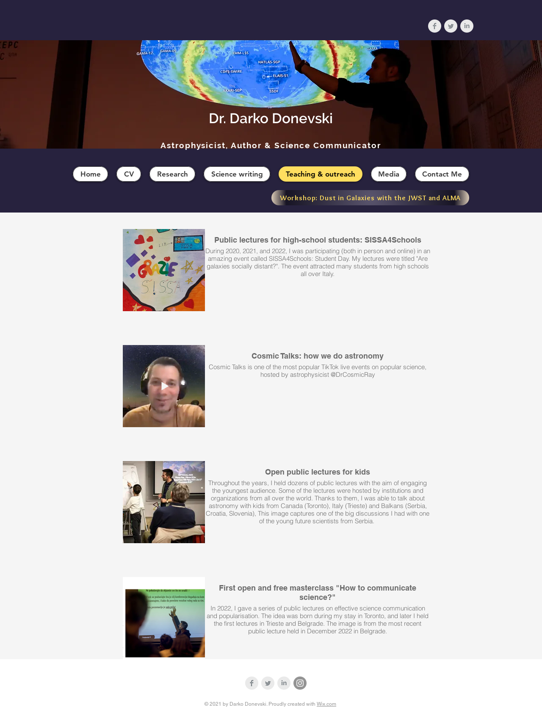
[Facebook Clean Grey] (434, 26)
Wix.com (326, 704)
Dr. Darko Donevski (271, 118)
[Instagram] (300, 683)
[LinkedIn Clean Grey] (466, 26)
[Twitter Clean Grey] (450, 26)
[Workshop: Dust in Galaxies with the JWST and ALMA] (370, 197)
